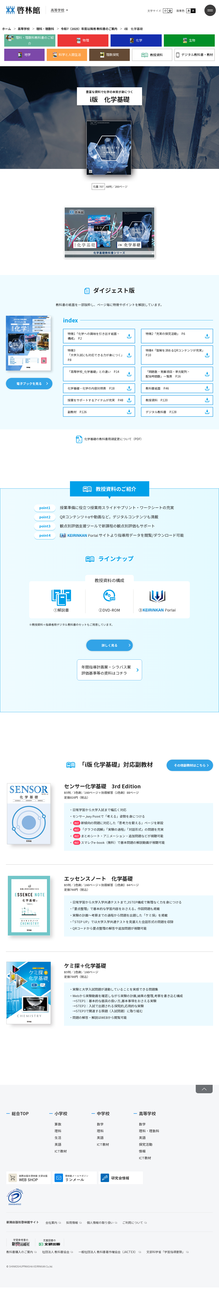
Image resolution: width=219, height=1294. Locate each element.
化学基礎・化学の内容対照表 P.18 (91, 388)
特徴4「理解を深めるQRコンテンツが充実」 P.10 (176, 352)
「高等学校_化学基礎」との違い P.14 (93, 371)
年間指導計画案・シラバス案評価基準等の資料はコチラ (106, 670)
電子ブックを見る (29, 383)
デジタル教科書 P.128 (161, 412)
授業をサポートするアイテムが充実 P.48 (95, 400)
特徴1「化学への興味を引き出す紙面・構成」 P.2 (94, 336)
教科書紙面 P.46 (157, 388)
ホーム (6, 29)
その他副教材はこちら (190, 765)
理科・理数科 (45, 29)
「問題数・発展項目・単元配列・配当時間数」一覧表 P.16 (168, 373)
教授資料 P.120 (157, 400)
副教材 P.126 (77, 412)
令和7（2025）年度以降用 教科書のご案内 (89, 29)
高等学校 (24, 29)
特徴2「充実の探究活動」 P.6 (165, 334)
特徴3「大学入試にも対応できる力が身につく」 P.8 (96, 355)
